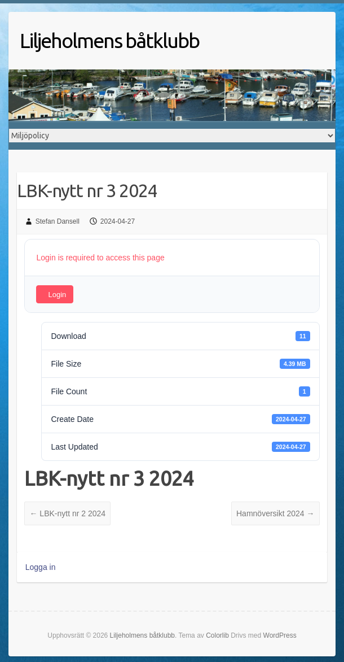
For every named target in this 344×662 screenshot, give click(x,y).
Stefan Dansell (58, 221)
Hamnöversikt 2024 (275, 513)
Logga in (40, 567)
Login (57, 294)
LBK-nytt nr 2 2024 (67, 513)
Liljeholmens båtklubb (109, 40)
